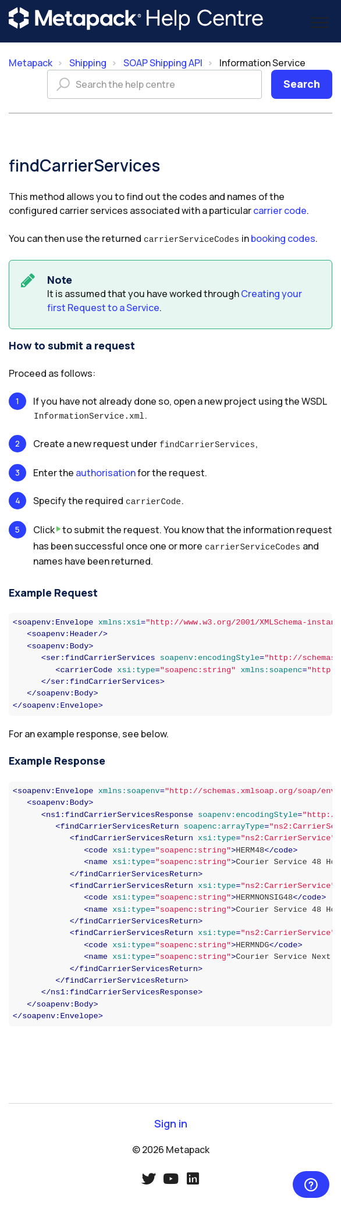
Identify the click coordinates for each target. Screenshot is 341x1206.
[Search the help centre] (154, 84)
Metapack (30, 62)
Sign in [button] (170, 1119)
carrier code (280, 210)
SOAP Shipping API (163, 62)
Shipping (87, 62)
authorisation (106, 469)
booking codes (283, 238)
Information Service (262, 62)
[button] (319, 22)
